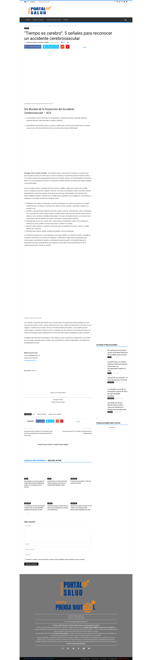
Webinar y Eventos (38, 20)
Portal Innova (94, 659)
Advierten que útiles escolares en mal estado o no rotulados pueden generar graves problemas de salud (81, 507)
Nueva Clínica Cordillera (55, 414)
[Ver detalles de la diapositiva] (58, 147)
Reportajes (73, 478)
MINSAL (50, 503)
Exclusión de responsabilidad (46, 659)
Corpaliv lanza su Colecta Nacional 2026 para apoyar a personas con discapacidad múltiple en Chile (57, 483)
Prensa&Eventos (112, 659)
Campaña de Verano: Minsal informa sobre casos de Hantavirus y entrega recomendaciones (57, 507)
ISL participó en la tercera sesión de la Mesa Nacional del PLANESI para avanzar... (118, 352)
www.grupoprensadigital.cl (99, 627)
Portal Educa (103, 659)
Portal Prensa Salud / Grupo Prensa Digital (37, 42)
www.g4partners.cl (30, 360)
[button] (125, 20)
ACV (34, 414)
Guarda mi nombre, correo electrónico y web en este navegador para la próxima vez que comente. (55, 559)
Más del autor (54, 460)
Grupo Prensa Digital (31, 659)
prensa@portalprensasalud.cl (78, 622)
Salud (26, 478)
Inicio (25, 25)
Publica (66, 20)
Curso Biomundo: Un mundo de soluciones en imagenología (77, 432)
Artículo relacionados (35, 460)
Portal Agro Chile (85, 659)
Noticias (28, 20)
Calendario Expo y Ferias (54, 20)
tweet (84, 47)
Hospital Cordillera (42, 414)
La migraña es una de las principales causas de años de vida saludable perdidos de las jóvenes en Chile (34, 507)
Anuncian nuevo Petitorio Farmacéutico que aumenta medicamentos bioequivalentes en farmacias (38, 433)
